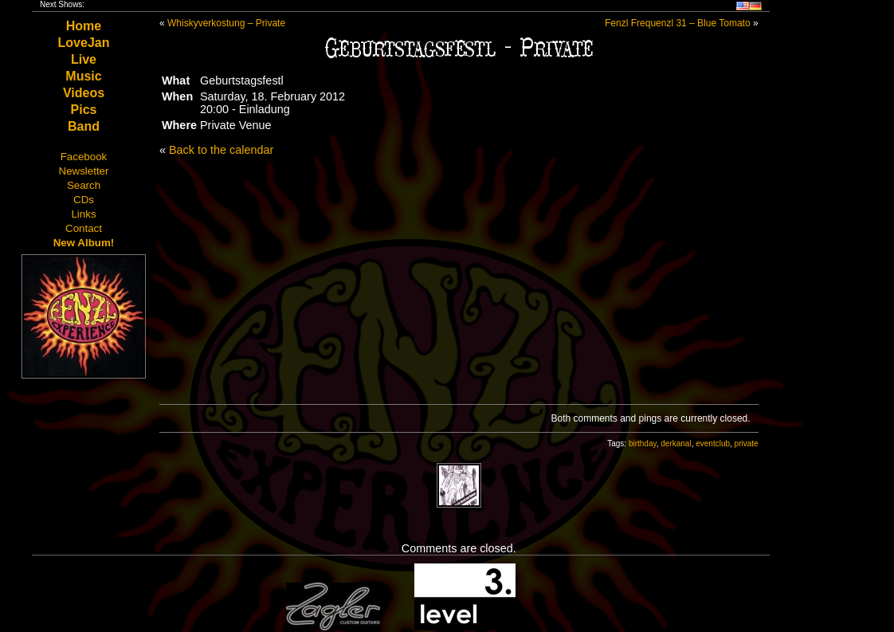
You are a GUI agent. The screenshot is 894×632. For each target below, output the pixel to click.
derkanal (676, 443)
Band (84, 126)
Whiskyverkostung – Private (226, 23)
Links (83, 214)
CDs (83, 200)
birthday (643, 443)
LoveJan (84, 42)
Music (83, 76)
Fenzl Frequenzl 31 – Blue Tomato (678, 23)
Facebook (84, 157)
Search (83, 185)
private (747, 443)
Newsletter (84, 171)
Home (83, 26)
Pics (84, 109)
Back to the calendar (221, 149)
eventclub (713, 443)
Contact (83, 228)
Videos (83, 93)
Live (83, 59)
